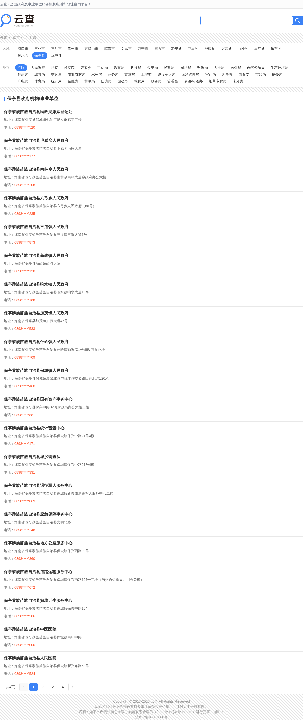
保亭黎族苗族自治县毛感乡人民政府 (36, 140)
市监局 (260, 74)
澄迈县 (209, 49)
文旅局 (129, 74)
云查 (3, 38)
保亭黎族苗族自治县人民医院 (30, 658)
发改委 (86, 68)
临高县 (226, 49)
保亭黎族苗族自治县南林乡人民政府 (36, 169)
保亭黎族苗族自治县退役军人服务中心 (38, 485)
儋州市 (73, 49)
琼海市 (109, 49)
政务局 (156, 81)
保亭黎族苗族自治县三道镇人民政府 (36, 227)
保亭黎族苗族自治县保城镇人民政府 (36, 370)
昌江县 (259, 49)
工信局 (102, 68)
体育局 (39, 81)
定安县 (176, 49)
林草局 (89, 81)
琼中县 (56, 55)
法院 (54, 68)
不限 (21, 68)
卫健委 (146, 74)
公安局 (152, 68)
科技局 (136, 68)
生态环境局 (279, 68)
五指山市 (91, 49)
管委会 (172, 81)
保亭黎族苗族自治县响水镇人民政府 (36, 284)
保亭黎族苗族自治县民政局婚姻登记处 (38, 112)
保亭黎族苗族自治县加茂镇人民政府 (36, 313)
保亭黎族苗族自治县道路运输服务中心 (38, 572)
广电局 (23, 81)
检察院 (69, 68)
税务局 (277, 74)
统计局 (56, 81)
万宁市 (143, 49)
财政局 (202, 68)
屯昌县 (193, 49)
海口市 (23, 49)
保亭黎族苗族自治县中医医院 (30, 629)
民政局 (169, 68)
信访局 (106, 81)
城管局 (39, 74)
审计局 (210, 74)
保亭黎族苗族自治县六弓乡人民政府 (36, 198)
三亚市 (39, 49)
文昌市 (126, 49)
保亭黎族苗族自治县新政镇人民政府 (36, 255)
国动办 (122, 81)
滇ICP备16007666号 (151, 717)
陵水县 (23, 55)
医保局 (236, 68)
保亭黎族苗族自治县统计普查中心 (34, 428)
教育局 (119, 68)
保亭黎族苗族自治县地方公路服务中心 (38, 543)
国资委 (244, 74)
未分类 (238, 81)
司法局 (186, 68)
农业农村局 (76, 74)
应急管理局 (190, 74)
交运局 (56, 74)
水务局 (96, 74)
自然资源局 (256, 68)
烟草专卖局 (217, 81)
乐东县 (276, 49)
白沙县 (243, 49)
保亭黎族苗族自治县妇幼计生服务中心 (38, 600)
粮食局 (139, 81)
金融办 (73, 81)
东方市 (159, 49)
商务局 (113, 74)
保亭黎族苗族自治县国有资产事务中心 (38, 399)
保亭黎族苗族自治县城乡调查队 (32, 457)
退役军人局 (166, 74)
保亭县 (18, 38)
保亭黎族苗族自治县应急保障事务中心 (38, 514)
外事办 (227, 74)
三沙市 (56, 49)
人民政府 (38, 68)
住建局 (23, 74)
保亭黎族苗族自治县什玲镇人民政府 (36, 342)
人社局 (219, 68)
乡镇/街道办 (193, 81)
